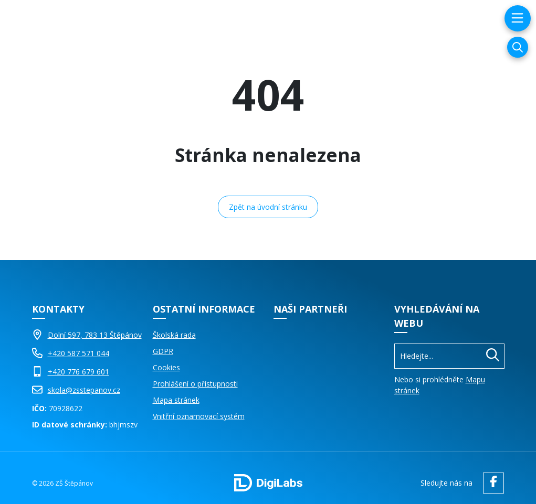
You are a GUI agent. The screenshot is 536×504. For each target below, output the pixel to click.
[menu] (516, 18)
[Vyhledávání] (517, 47)
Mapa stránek (176, 400)
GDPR (163, 351)
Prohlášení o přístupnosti (195, 384)
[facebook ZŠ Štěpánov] (491, 483)
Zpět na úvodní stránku (268, 207)
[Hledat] (492, 356)
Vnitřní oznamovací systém (199, 416)
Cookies (166, 367)
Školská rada (174, 335)
